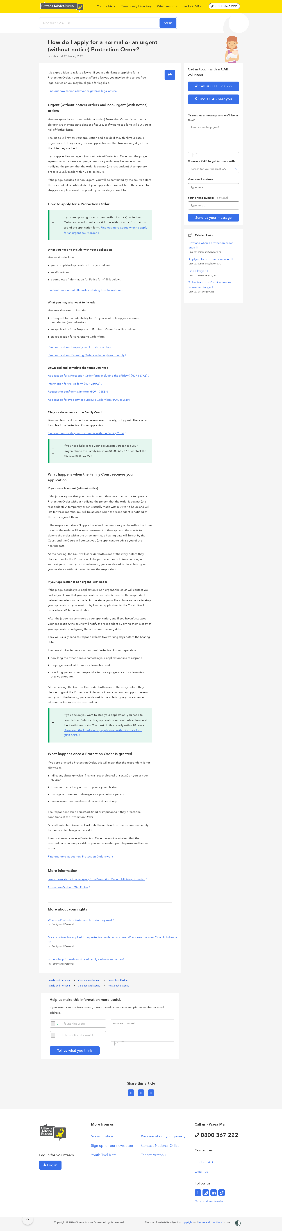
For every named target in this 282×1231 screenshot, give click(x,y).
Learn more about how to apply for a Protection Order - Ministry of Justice (96, 879)
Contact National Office (160, 1145)
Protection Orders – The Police (68, 887)
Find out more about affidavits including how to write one (85, 290)
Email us (201, 1171)
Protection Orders (118, 980)
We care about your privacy (163, 1136)
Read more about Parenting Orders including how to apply (86, 355)
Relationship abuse (118, 985)
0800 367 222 (216, 1135)
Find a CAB (204, 1162)
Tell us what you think (74, 1050)
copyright (187, 1222)
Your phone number (208, 198)
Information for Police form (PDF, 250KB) (74, 384)
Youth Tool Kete (104, 1154)
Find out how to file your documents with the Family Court (86, 433)
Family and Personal (59, 980)
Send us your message (213, 217)
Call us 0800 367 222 (213, 86)
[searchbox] (100, 23)
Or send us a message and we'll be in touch (213, 118)
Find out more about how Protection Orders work (80, 857)
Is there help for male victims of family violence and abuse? (86, 959)
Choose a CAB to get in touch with (211, 161)
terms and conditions (210, 1222)
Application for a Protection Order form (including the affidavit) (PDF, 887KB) (97, 376)
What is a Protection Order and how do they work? (81, 920)
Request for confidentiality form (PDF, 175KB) (77, 392)
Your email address (200, 179)
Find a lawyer (197, 271)
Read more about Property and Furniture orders (79, 347)
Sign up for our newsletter (112, 1145)
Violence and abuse (89, 980)
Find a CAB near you (213, 99)
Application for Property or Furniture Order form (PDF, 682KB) (88, 400)
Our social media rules (209, 1201)
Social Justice (102, 1136)
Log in (50, 1165)
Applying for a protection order (209, 259)
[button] (106, 6)
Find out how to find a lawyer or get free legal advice (82, 91)
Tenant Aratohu (153, 1154)
